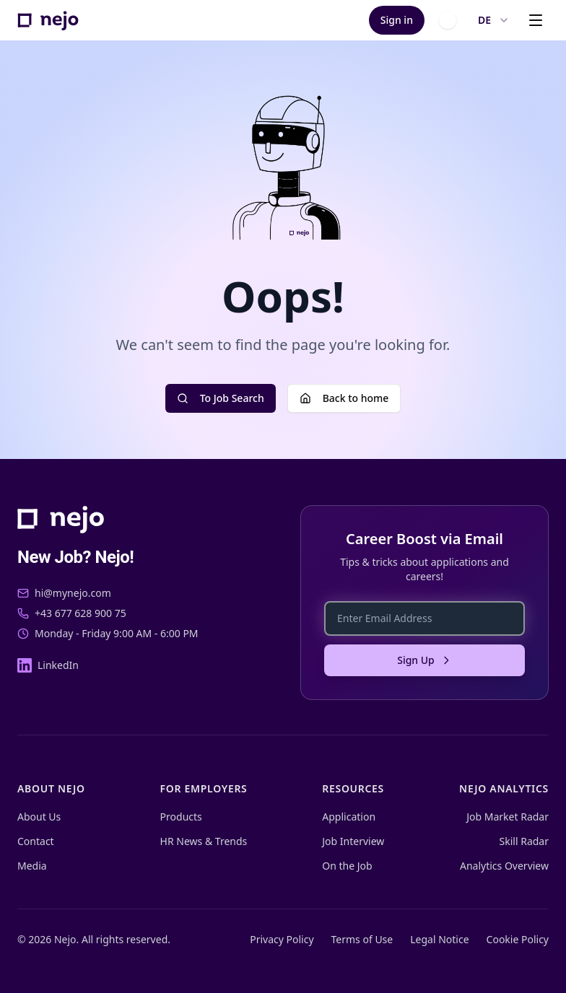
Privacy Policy (281, 939)
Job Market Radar (507, 816)
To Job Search (220, 398)
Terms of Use (362, 939)
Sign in (396, 20)
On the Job (347, 865)
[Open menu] (536, 20)
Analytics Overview (504, 865)
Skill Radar (524, 841)
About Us (39, 816)
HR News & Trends (204, 841)
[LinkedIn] (48, 665)
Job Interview (353, 841)
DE (494, 20)
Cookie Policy (518, 939)
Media (32, 865)
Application (348, 816)
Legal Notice (439, 939)
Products (181, 816)
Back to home (344, 398)
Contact (35, 841)
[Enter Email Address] (424, 618)
